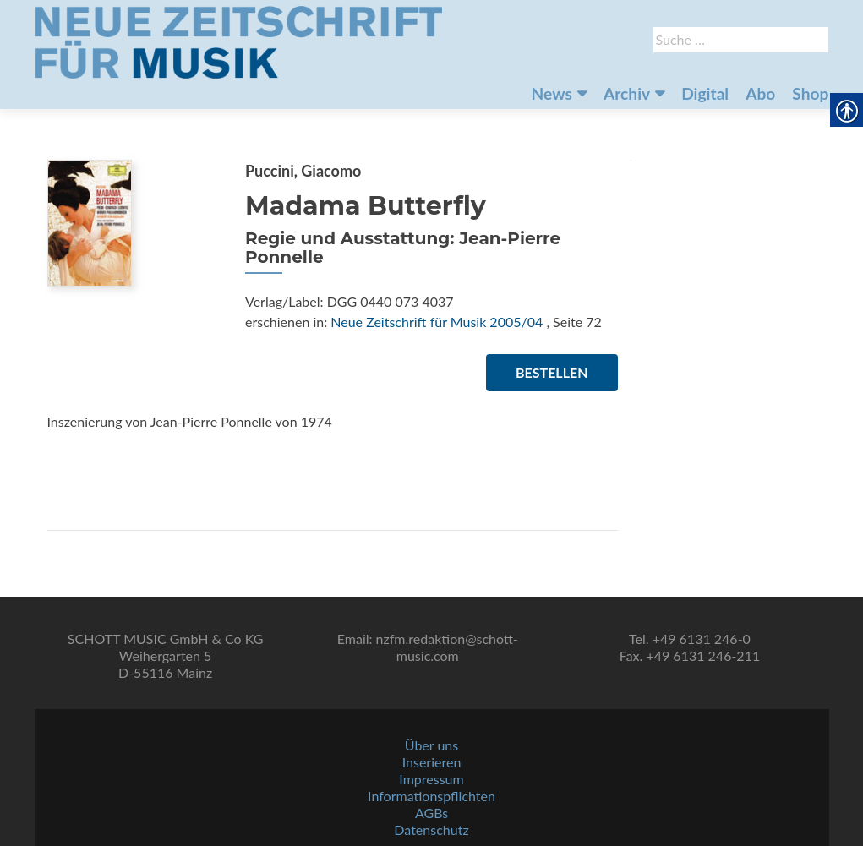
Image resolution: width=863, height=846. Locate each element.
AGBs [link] (431, 813)
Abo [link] (760, 93)
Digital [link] (705, 93)
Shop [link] (810, 93)
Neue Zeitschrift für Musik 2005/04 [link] (436, 322)
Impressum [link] (431, 779)
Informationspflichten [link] (431, 796)
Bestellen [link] (551, 372)
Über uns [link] (431, 745)
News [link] (552, 93)
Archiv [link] (627, 93)
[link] (238, 40)
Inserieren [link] (432, 762)
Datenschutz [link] (431, 829)
